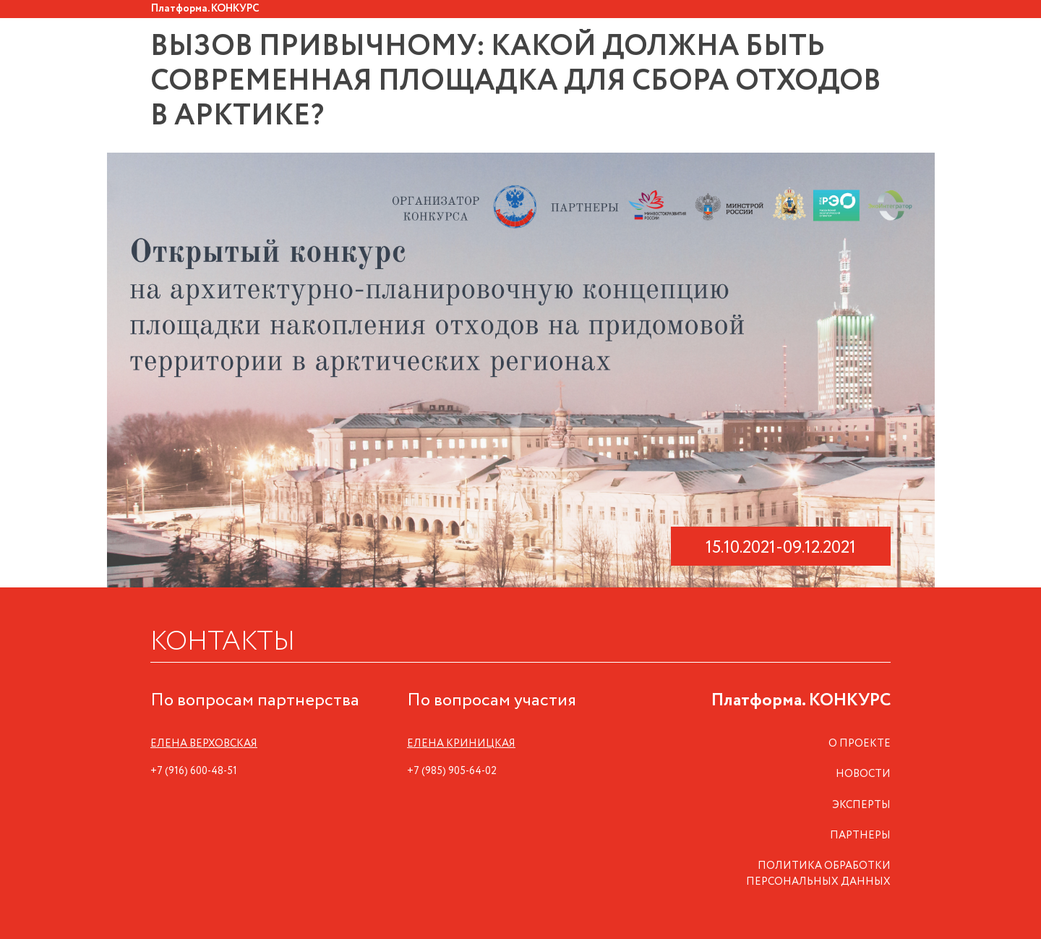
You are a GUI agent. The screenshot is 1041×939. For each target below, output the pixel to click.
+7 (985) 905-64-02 (452, 771)
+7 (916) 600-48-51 (193, 771)
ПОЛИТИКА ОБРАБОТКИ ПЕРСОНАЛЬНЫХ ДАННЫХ (818, 874)
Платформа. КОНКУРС (205, 9)
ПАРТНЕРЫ (860, 836)
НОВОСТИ (863, 774)
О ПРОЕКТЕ (859, 744)
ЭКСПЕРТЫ (861, 805)
